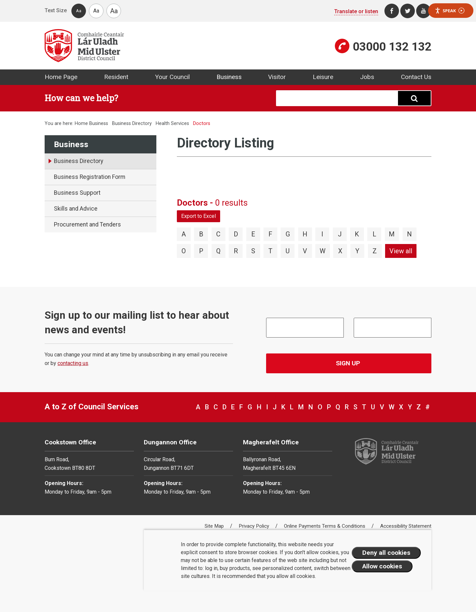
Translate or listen (356, 11)
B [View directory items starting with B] (201, 234)
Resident (116, 77)
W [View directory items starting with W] (323, 251)
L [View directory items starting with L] (374, 234)
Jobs (367, 77)
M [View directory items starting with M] (392, 234)
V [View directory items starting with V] (305, 251)
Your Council (172, 77)
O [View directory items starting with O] (183, 251)
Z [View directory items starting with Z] (375, 251)
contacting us (73, 363)
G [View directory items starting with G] (288, 234)
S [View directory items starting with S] (253, 251)
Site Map (215, 526)
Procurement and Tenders (87, 224)
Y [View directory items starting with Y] (357, 251)
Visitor (277, 77)
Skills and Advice (76, 208)
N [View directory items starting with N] (409, 234)
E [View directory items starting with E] (253, 234)
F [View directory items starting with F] (270, 234)
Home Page (61, 77)
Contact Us (416, 77)
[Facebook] (391, 11)
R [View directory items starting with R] (236, 251)
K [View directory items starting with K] (357, 234)
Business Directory (132, 123)
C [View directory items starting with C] (218, 234)
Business (229, 77)
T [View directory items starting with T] (270, 251)
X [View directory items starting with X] (340, 251)
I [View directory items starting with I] (322, 234)
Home (81, 123)
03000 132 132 (392, 47)
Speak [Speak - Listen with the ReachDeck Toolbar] (449, 11)
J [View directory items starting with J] (340, 234)
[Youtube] (423, 11)
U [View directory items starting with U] (288, 251)
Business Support (77, 192)
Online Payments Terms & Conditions (325, 526)
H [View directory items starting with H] (304, 234)
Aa (78, 10)
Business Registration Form (89, 177)
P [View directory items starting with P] (201, 251)
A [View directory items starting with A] (183, 234)
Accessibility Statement (405, 526)
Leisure (323, 77)
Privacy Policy (254, 526)
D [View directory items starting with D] (236, 234)
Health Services (172, 123)
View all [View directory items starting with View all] (400, 251)
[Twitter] (407, 11)
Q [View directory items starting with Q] (218, 251)
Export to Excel (198, 216)
